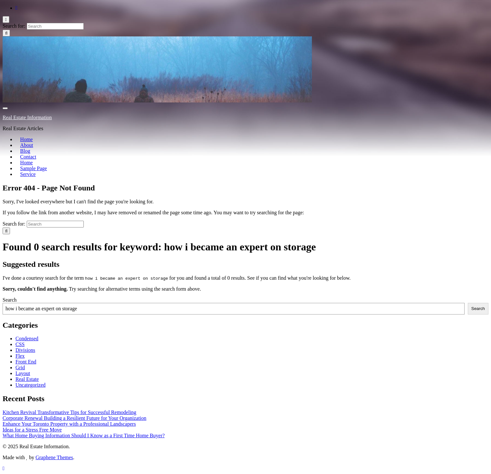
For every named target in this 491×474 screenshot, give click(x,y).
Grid (20, 367)
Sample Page (28, 168)
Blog (20, 151)
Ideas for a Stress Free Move (32, 429)
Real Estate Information (27, 117)
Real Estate (27, 379)
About (21, 145)
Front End (25, 361)
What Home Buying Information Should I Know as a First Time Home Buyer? (84, 435)
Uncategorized (30, 385)
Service (23, 174)
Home (21, 139)
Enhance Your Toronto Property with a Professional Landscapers (69, 424)
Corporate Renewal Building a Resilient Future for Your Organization (74, 418)
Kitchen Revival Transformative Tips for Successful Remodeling (69, 412)
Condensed (26, 338)
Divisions (25, 350)
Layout (22, 373)
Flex (19, 356)
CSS (19, 344)
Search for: (14, 26)
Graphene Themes (54, 457)
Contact (23, 157)
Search (10, 300)
